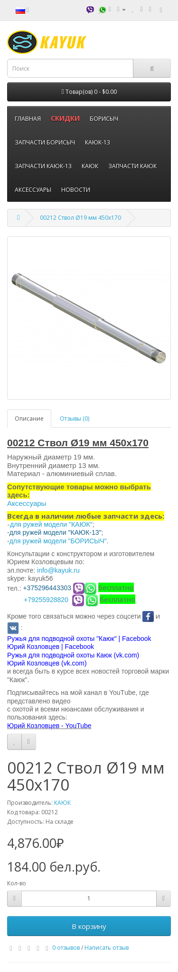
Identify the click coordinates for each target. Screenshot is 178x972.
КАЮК (90, 166)
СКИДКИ (65, 118)
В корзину (89, 926)
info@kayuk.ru (58, 570)
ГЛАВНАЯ (28, 119)
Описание (29, 418)
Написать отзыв (106, 948)
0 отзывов (66, 948)
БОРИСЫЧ (104, 119)
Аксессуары (26, 503)
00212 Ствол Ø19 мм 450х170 (80, 218)
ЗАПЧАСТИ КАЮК (132, 166)
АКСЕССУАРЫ (33, 190)
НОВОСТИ (75, 190)
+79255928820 (46, 599)
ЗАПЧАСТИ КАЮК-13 (43, 166)
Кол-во (16, 883)
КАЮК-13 (97, 142)
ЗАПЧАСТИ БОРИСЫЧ (45, 142)
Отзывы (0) (74, 418)
